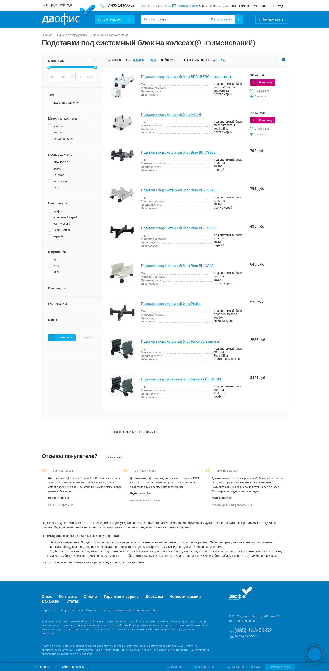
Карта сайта (50, 610)
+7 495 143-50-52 (120, 5)
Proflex (57, 187)
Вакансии (51, 601)
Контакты (260, 5)
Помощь (245, 5)
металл (58, 132)
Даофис (68, 15)
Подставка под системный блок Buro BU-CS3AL (178, 190)
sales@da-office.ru (187, 5)
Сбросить (87, 337)
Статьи (73, 601)
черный (58, 236)
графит (57, 211)
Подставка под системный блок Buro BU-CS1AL (178, 266)
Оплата (215, 5)
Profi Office (60, 181)
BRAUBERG (61, 162)
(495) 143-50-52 (253, 630)
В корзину (266, 82)
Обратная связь (72, 610)
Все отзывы (115, 457)
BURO (57, 168)
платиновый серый (65, 217)
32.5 (56, 272)
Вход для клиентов (281, 6)
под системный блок (66, 102)
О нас (203, 5)
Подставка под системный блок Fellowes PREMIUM (181, 379)
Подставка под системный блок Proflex (171, 303)
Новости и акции (185, 597)
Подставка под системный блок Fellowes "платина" (180, 341)
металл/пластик (63, 138)
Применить (65, 337)
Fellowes (58, 174)
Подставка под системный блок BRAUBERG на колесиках (186, 77)
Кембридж (65, 5)
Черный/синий (62, 230)
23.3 (56, 266)
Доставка (229, 5)
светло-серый (62, 223)
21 (54, 259)
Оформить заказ (280, 666)
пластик (58, 126)
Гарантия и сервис (121, 597)
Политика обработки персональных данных (130, 610)
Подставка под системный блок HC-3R (171, 114)
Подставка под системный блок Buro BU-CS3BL (178, 152)
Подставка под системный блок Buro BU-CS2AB (178, 228)
